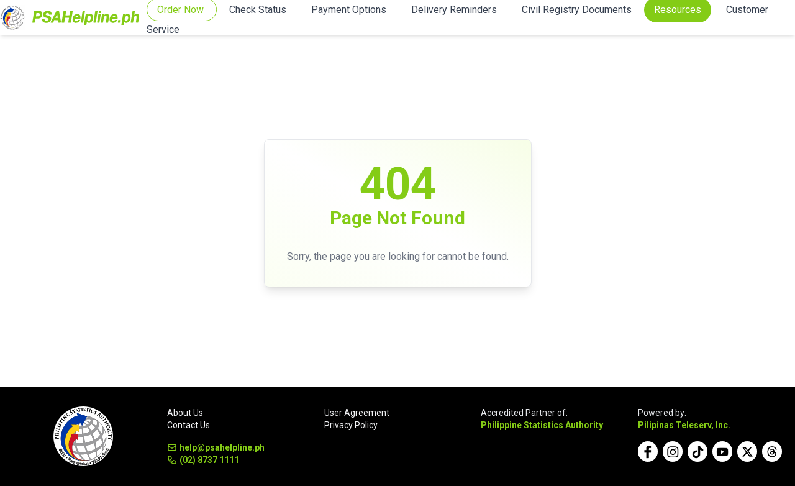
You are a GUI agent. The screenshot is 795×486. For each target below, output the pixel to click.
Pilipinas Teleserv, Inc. (684, 425)
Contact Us (188, 425)
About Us (185, 413)
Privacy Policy (351, 425)
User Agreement (356, 413)
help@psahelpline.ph (216, 447)
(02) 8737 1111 (203, 460)
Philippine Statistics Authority (542, 425)
